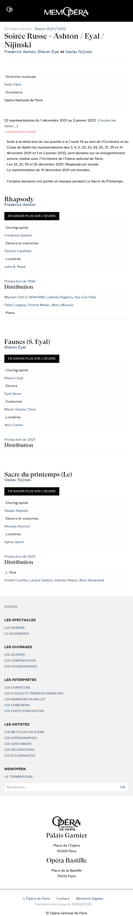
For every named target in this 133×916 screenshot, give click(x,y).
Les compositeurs (20, 660)
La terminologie (18, 776)
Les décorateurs (19, 749)
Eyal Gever (13, 393)
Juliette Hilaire (65, 580)
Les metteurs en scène (24, 732)
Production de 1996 (20, 281)
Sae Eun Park (85, 297)
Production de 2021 (19, 439)
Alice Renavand (91, 580)
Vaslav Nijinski (78, 52)
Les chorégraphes (20, 666)
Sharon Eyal (48, 52)
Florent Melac (38, 305)
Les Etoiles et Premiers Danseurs (33, 693)
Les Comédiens (17, 705)
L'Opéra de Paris (36, 898)
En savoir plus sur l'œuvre (32, 216)
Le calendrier (16, 633)
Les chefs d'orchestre (24, 711)
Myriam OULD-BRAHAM (24, 297)
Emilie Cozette (16, 580)
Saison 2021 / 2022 (50, 29)
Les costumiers (17, 744)
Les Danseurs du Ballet (25, 699)
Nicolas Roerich (17, 526)
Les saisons (14, 627)
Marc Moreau (62, 305)
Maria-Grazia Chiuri (20, 409)
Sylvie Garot (14, 542)
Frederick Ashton (20, 52)
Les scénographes (20, 738)
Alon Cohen (13, 425)
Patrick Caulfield (17, 251)
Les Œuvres (14, 654)
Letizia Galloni (41, 580)
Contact (63, 898)
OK (122, 787)
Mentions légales (89, 898)
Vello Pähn (12, 84)
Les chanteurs (17, 687)
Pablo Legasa (15, 305)
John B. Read (14, 267)
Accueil (11, 606)
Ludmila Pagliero (59, 297)
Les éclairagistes (19, 755)
